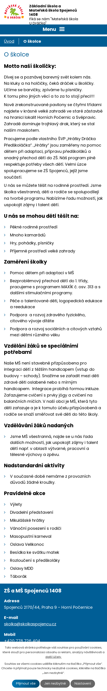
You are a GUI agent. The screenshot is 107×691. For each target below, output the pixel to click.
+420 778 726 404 (22, 641)
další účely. (53, 657)
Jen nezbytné (55, 683)
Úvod (9, 41)
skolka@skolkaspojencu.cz (30, 624)
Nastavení (83, 683)
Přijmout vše (26, 683)
